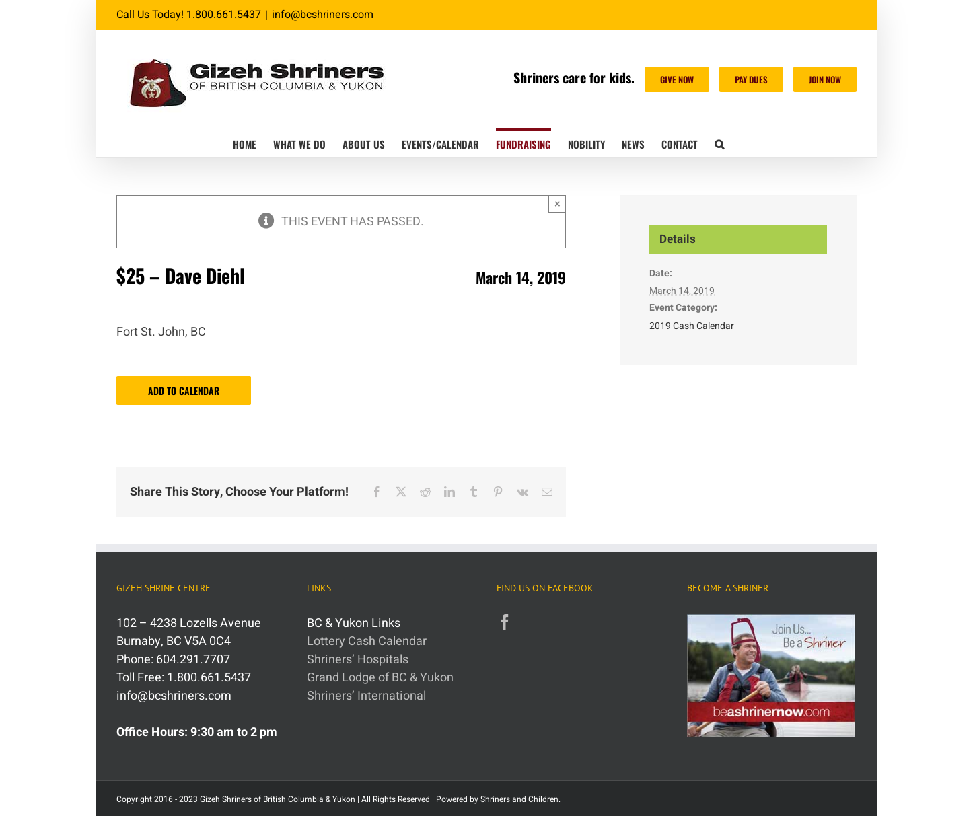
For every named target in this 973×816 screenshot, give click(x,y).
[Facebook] (505, 622)
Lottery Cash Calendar (367, 641)
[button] (719, 142)
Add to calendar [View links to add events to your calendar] (183, 390)
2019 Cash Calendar (691, 326)
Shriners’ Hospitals (357, 660)
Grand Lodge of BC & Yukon (380, 678)
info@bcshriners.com (322, 15)
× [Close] (557, 203)
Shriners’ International (366, 696)
